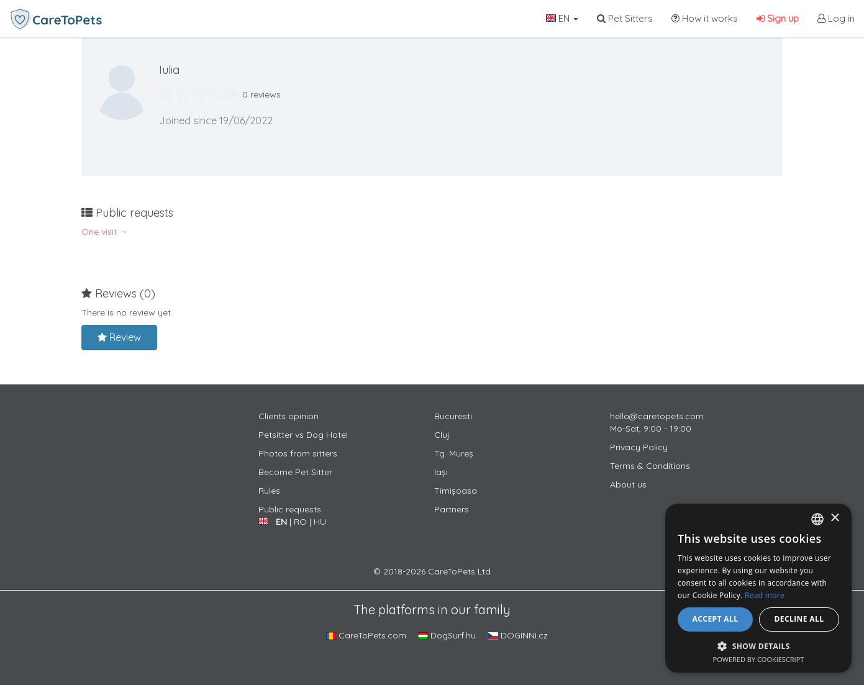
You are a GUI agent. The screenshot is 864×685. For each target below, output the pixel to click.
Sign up (778, 18)
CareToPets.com (366, 635)
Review (119, 337)
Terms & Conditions (650, 465)
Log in (836, 18)
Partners (451, 509)
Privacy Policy (639, 447)
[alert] (758, 588)
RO (300, 521)
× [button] (834, 518)
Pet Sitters (625, 18)
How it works (704, 18)
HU (320, 521)
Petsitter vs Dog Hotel (303, 434)
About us (628, 484)
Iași (441, 472)
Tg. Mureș (453, 453)
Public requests (289, 509)
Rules (269, 490)
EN (562, 18)
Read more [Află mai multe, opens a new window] (764, 595)
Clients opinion (288, 416)
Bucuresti (453, 416)
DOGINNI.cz (518, 635)
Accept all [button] (716, 619)
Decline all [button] (799, 619)
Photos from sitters (297, 453)
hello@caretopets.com (657, 416)
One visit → (104, 231)
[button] (758, 645)
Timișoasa (455, 490)
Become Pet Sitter (295, 472)
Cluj (442, 434)
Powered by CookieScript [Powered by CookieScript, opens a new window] (758, 659)
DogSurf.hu (447, 635)
